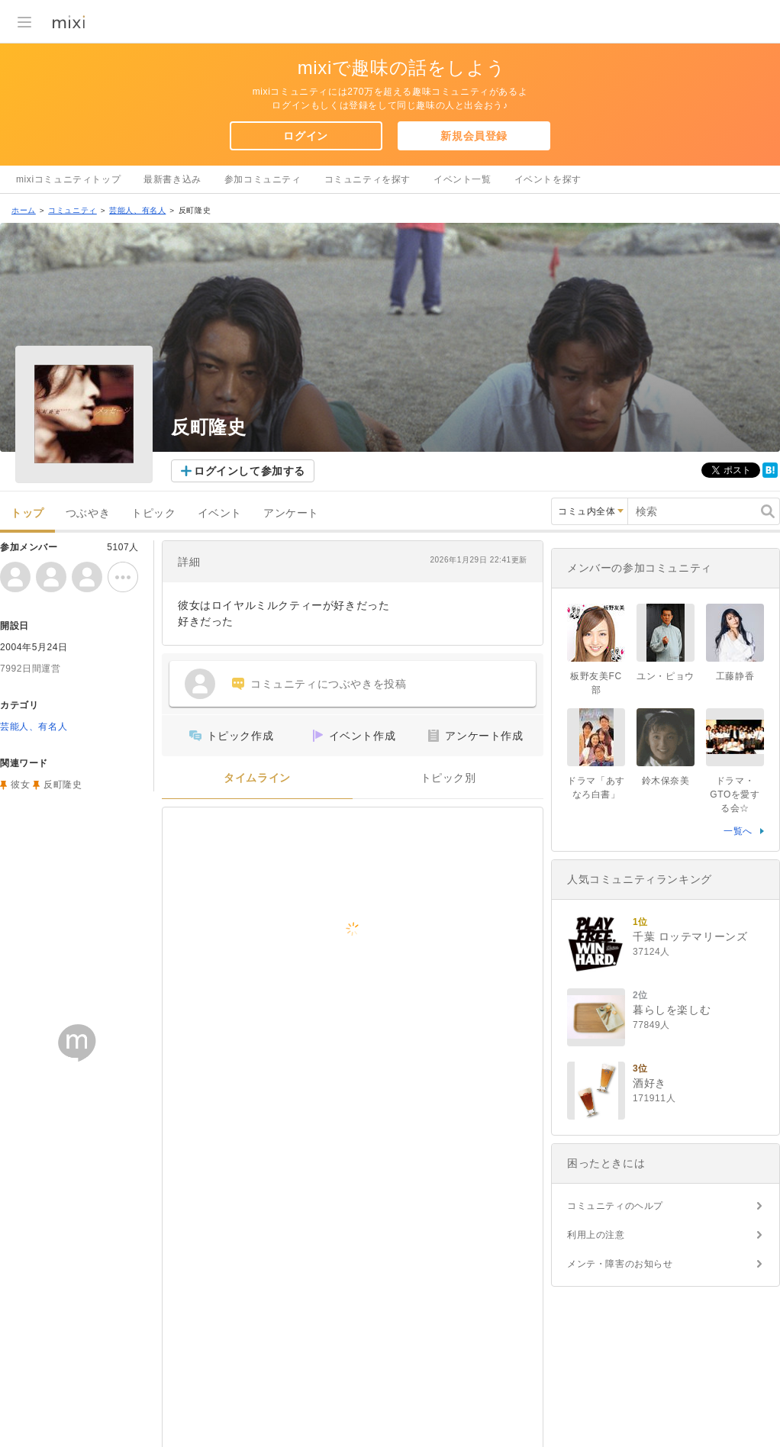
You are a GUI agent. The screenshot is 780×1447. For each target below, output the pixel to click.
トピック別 (448, 778)
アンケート (291, 513)
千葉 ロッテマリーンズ (690, 936)
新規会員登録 (474, 136)
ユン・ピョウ (666, 676)
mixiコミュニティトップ (68, 179)
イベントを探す (548, 179)
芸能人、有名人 (137, 210)
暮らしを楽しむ (672, 1010)
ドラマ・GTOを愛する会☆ (734, 794)
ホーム (23, 210)
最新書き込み (172, 179)
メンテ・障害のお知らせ (620, 1263)
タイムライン (257, 778)
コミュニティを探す (367, 179)
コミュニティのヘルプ (615, 1205)
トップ (27, 513)
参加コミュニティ (262, 179)
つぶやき (88, 513)
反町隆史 (63, 784)
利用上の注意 (596, 1234)
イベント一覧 (463, 179)
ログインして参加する (249, 471)
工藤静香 (735, 676)
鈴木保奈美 (666, 780)
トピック (153, 513)
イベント (220, 513)
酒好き (649, 1083)
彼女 (20, 784)
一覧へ (738, 831)
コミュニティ (72, 210)
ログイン (305, 136)
